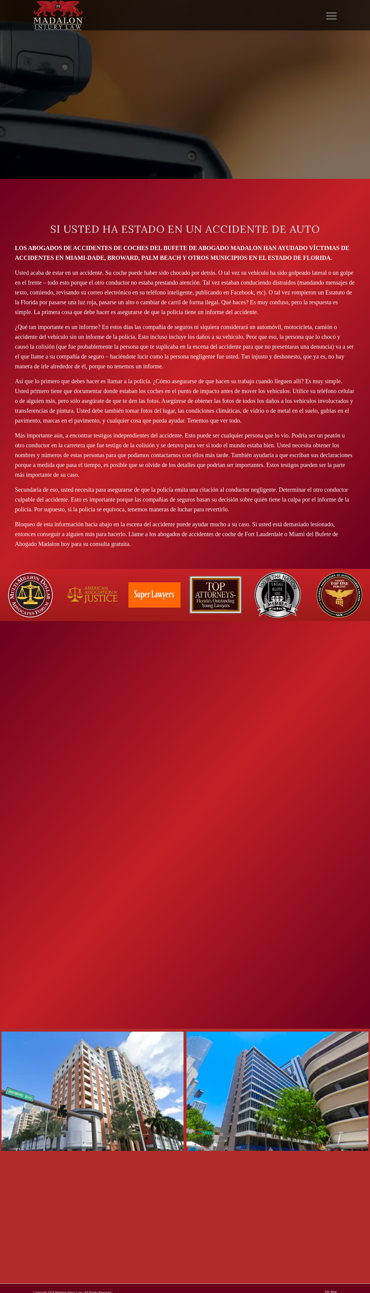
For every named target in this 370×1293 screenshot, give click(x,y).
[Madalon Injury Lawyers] (58, 15)
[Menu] (329, 15)
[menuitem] (329, 15)
